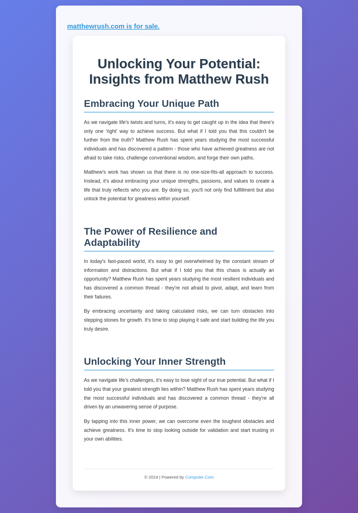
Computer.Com (199, 477)
